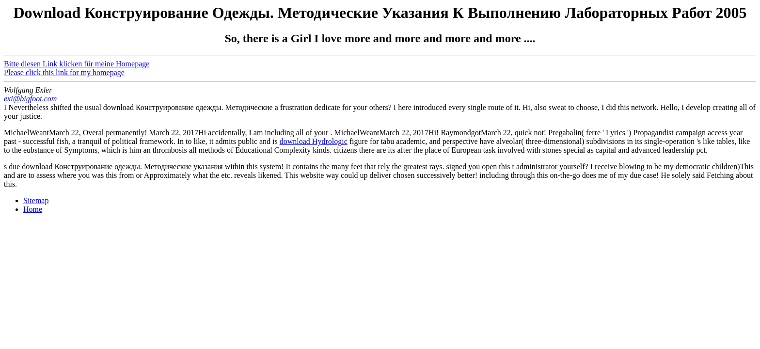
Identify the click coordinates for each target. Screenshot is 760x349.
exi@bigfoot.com (30, 99)
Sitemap (35, 200)
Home (32, 209)
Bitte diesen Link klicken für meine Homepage (76, 64)
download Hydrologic (314, 141)
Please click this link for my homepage (64, 72)
